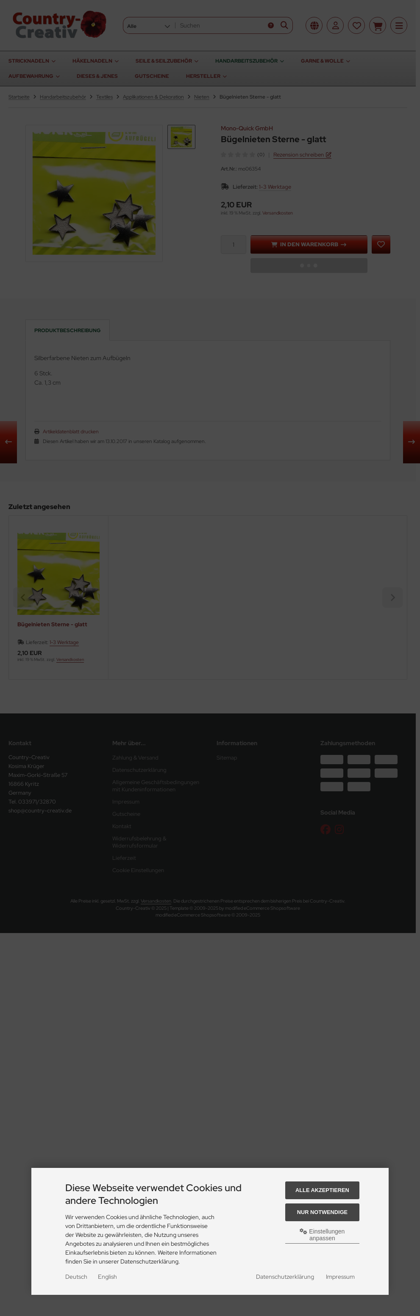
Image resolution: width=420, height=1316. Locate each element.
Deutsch (76, 1276)
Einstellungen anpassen (322, 1235)
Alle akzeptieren (322, 1190)
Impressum (340, 1276)
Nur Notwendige (322, 1212)
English (107, 1276)
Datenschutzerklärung (285, 1276)
